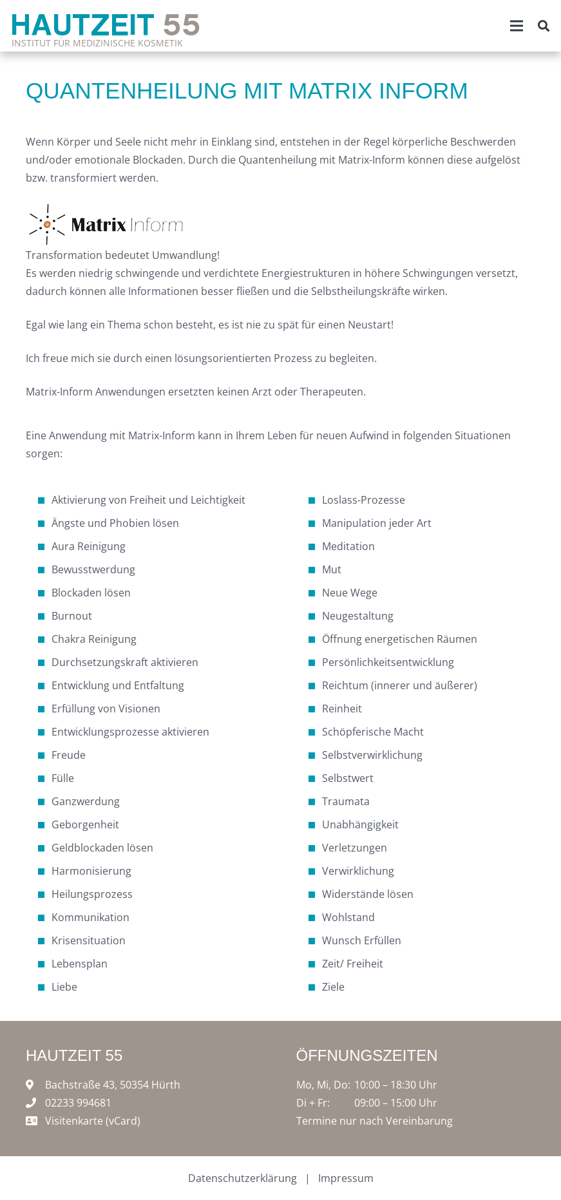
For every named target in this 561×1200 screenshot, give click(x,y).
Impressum (346, 1178)
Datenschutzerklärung (242, 1178)
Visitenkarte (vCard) (92, 1121)
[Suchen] (543, 26)
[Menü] (516, 26)
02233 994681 (78, 1103)
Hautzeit (105, 24)
